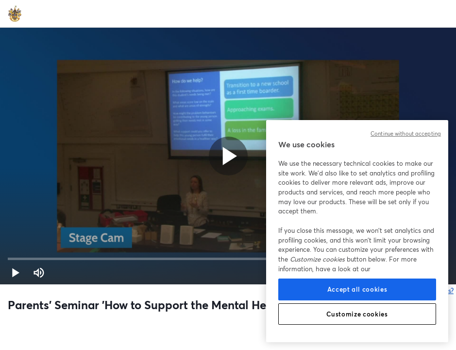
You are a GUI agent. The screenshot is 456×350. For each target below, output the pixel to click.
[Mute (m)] (39, 272)
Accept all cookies (357, 289)
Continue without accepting (406, 133)
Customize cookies (357, 314)
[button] (15, 272)
